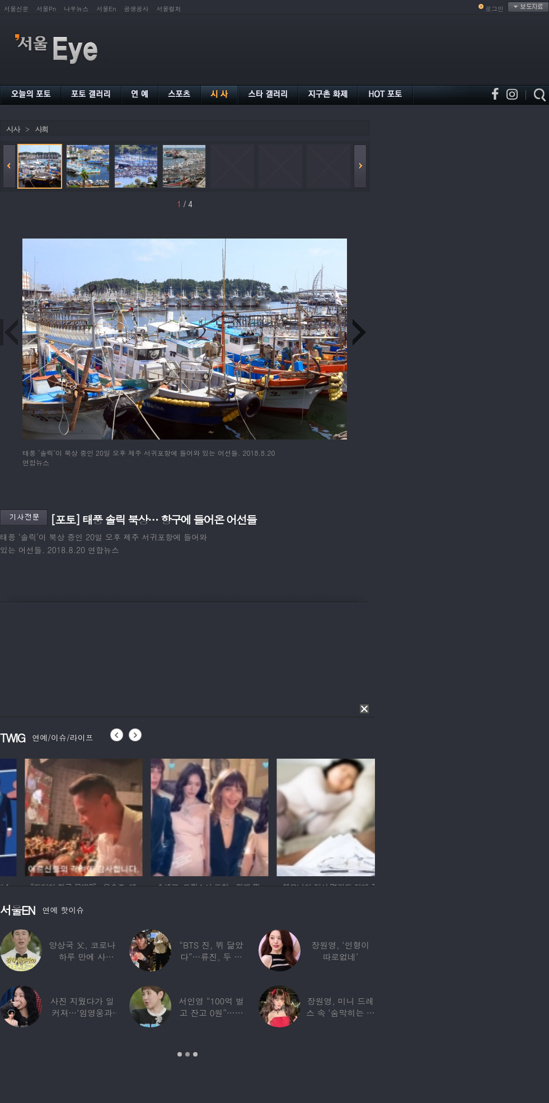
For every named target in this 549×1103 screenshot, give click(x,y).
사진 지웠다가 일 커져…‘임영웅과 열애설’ (82, 1012)
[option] (156, 816)
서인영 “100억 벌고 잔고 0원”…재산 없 (211, 1012)
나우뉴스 (76, 8)
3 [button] (195, 1054)
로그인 (494, 8)
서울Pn (46, 8)
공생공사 (136, 8)
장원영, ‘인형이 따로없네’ (340, 950)
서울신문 (16, 8)
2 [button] (187, 1054)
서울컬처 (169, 8)
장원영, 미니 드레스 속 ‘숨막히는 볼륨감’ (340, 1012)
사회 (41, 129)
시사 (13, 129)
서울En (106, 8)
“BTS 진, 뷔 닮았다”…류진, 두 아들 (211, 956)
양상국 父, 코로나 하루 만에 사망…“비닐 (82, 956)
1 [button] (179, 1054)
